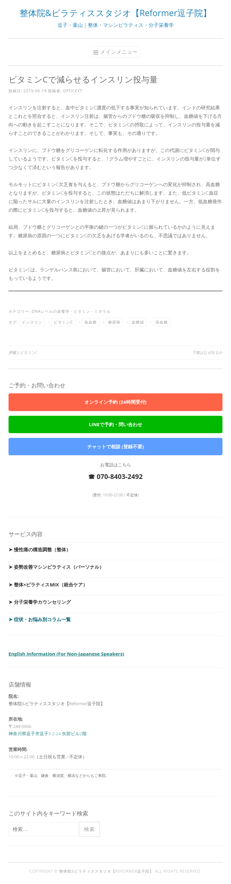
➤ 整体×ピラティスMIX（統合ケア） (48, 584)
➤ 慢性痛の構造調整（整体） (40, 549)
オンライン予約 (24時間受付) (115, 402)
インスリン (32, 322)
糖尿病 (114, 322)
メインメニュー (119, 51)
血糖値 (138, 322)
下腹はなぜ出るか (207, 352)
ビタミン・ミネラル (92, 311)
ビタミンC (63, 322)
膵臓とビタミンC (23, 352)
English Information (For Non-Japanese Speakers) (66, 654)
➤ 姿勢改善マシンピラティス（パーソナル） (56, 567)
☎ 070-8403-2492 (115, 476)
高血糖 (161, 322)
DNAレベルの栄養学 (51, 311)
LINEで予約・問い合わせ (115, 424)
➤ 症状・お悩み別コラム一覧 (40, 619)
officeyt (72, 91)
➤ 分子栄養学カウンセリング (40, 602)
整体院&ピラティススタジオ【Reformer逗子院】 (115, 13)
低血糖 (90, 322)
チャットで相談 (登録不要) (115, 446)
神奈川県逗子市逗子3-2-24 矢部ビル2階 (48, 733)
